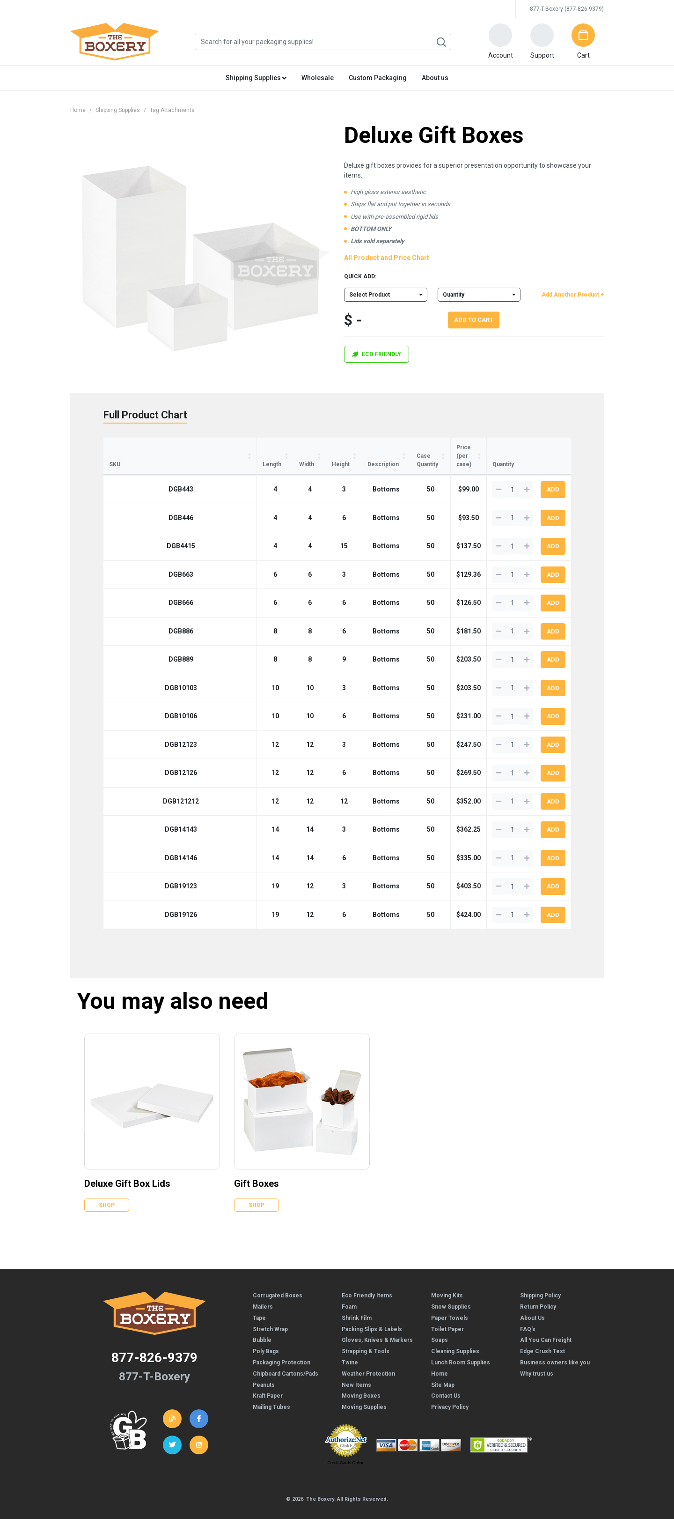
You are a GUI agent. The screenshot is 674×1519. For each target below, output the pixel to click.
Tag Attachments (172, 110)
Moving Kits (447, 1278)
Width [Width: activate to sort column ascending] (219, 447)
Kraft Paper (268, 1379)
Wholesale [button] (317, 78)
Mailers (263, 1290)
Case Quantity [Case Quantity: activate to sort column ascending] (370, 447)
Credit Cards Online (345, 1446)
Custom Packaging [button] (378, 78)
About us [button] (435, 78)
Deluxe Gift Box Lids (127, 1166)
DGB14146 (133, 841)
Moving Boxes (361, 1379)
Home (78, 110)
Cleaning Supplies (455, 1334)
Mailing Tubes (271, 1390)
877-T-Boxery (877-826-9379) (567, 9)
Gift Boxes (256, 1166)
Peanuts (264, 1368)
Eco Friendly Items (367, 1278)
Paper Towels (449, 1301)
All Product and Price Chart (386, 257)
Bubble (262, 1323)
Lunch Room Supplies (460, 1345)
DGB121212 (134, 784)
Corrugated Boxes (277, 1278)
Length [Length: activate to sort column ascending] (177, 447)
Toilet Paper (447, 1312)
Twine (350, 1345)
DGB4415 (133, 529)
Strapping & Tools (365, 1334)
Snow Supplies (451, 1290)
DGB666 (133, 585)
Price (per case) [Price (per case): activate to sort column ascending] (440, 447)
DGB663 (133, 557)
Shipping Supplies (117, 110)
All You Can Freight (545, 1323)
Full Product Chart (145, 415)
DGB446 (133, 501)
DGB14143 (133, 812)
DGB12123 (133, 727)
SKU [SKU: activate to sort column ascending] (114, 447)
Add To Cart (473, 319)
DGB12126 (133, 756)
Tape (259, 1301)
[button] (500, 41)
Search (441, 42)
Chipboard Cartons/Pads (285, 1357)
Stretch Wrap (270, 1312)
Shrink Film (357, 1301)
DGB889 (133, 642)
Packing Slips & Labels (372, 1312)
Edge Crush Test (542, 1334)
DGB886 (133, 614)
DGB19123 (133, 869)
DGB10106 (133, 699)
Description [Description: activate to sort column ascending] (309, 447)
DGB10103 (133, 671)
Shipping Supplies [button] (256, 78)
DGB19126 (133, 897)
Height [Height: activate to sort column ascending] (260, 447)
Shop (107, 1188)
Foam (349, 1290)
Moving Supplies (364, 1390)
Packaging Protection (281, 1345)
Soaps (439, 1323)
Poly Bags (266, 1334)
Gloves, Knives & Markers (377, 1323)
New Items (356, 1368)
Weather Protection (368, 1357)
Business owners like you (555, 1345)
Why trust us (536, 1357)
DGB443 (133, 472)
